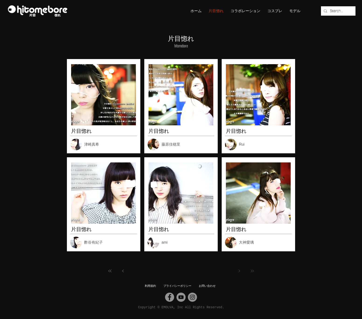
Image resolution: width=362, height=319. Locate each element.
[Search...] (338, 11)
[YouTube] (181, 297)
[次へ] (239, 271)
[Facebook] (169, 297)
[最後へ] (252, 271)
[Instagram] (192, 297)
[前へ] (123, 271)
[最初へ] (110, 271)
